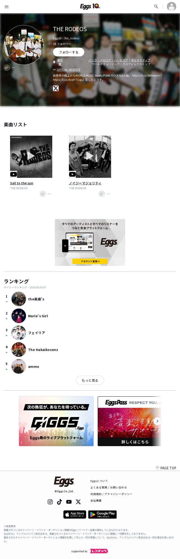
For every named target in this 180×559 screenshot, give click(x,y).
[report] (13, 68)
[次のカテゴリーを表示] (157, 421)
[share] (6, 68)
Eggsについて (99, 481)
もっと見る (90, 380)
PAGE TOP (166, 468)
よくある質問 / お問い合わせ (108, 487)
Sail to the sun (21, 183)
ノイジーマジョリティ (85, 183)
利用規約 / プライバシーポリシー (111, 494)
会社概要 (96, 500)
